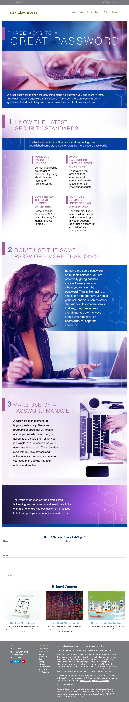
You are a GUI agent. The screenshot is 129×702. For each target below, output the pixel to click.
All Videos (43, 669)
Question (7, 555)
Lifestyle (42, 664)
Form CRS (100, 646)
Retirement (43, 649)
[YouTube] (20, 2)
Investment (43, 651)
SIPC (112, 694)
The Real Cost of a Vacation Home (106, 623)
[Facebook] (22, 2)
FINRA (107, 694)
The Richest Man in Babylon (23, 623)
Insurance (43, 656)
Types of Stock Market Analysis (64, 623)
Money (41, 662)
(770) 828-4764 (109, 2)
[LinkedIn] (17, 2)
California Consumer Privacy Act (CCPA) (73, 678)
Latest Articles (44, 667)
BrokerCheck (107, 650)
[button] (81, 12)
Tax (40, 659)
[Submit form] (9, 576)
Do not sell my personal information (94, 681)
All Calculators (44, 672)
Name (5, 541)
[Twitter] (14, 2)
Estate (41, 654)
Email (68, 541)
